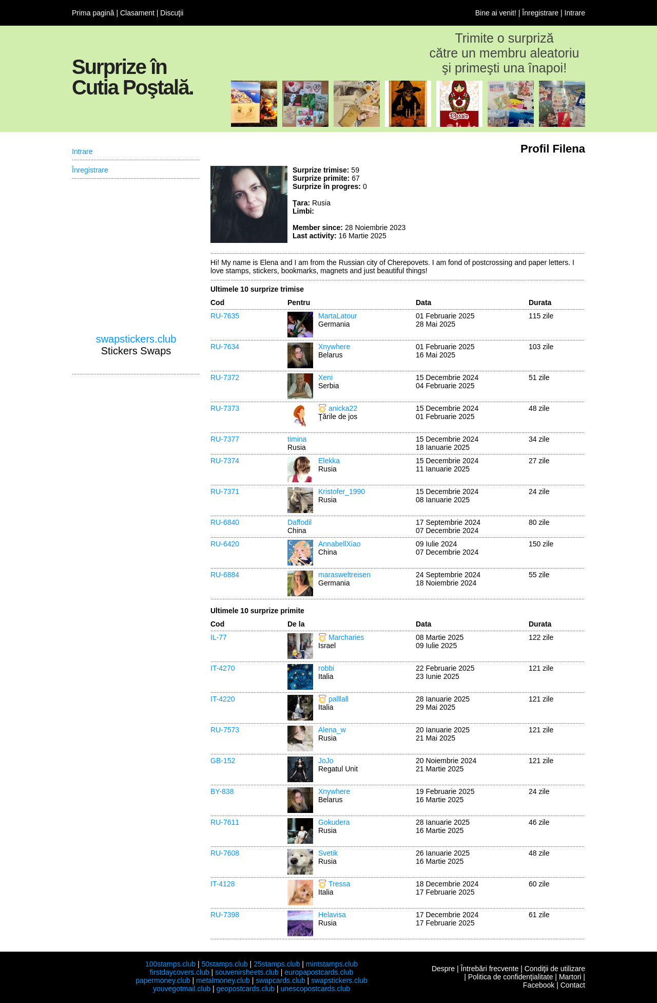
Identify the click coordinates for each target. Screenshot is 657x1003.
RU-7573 (224, 730)
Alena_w (332, 730)
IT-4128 (222, 884)
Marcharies (346, 637)
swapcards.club (280, 980)
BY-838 (222, 791)
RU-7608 (224, 853)
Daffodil (299, 522)
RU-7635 (224, 316)
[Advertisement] (508, 204)
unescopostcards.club (315, 989)
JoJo (326, 760)
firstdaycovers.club (179, 972)
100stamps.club (170, 964)
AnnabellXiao (339, 544)
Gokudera (334, 822)
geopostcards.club (246, 989)
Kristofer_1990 (341, 491)
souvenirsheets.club (247, 972)
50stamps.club (224, 964)
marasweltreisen (344, 575)
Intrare (575, 13)
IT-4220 (222, 699)
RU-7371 (224, 491)
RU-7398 (224, 915)
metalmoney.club (223, 980)
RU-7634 (224, 347)
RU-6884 (224, 575)
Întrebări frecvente (489, 968)
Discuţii (171, 13)
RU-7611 (224, 822)
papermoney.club (163, 980)
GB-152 (222, 760)
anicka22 (342, 408)
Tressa (339, 884)
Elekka (329, 461)
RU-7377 (224, 439)
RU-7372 (224, 377)
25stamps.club (277, 964)
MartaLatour (337, 316)
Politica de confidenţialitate (510, 977)
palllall (338, 699)
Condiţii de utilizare (555, 968)
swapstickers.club (136, 339)
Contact (573, 985)
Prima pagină (93, 13)
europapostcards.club (318, 972)
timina (296, 439)
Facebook (538, 985)
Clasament (137, 13)
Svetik (328, 853)
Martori (570, 977)
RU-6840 (224, 522)
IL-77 (218, 637)
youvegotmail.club (181, 989)
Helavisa (332, 915)
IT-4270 (222, 668)
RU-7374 (224, 461)
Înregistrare (540, 13)
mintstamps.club (332, 964)
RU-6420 (224, 544)
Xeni (325, 377)
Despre (443, 968)
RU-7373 (224, 408)
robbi (326, 668)
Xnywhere (334, 347)
